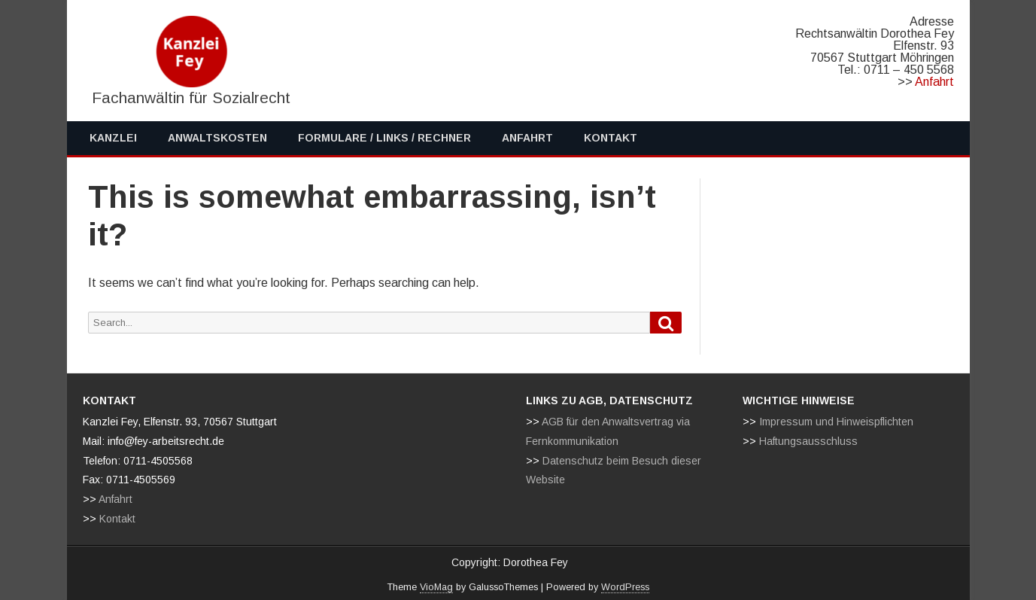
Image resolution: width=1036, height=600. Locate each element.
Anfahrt (934, 81)
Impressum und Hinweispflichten (836, 422)
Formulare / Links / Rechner (384, 138)
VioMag (436, 587)
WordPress (625, 587)
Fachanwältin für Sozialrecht (191, 97)
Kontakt (610, 138)
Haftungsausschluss (808, 441)
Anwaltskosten (217, 138)
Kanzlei (113, 138)
